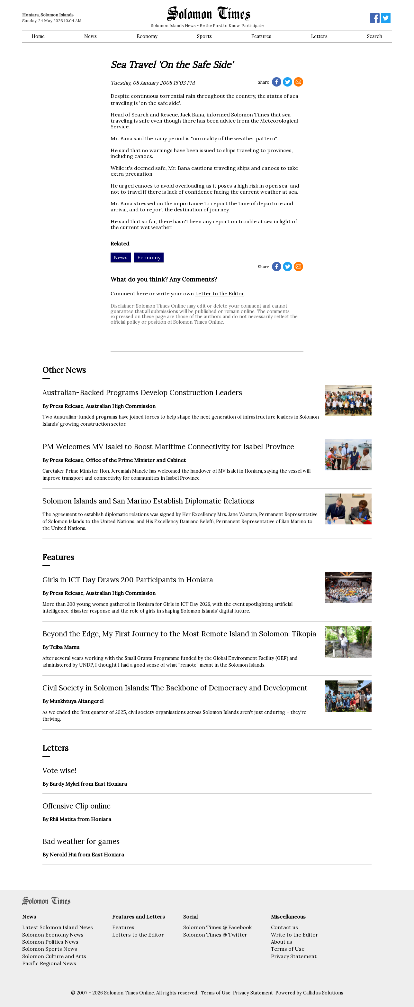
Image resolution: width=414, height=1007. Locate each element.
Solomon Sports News (49, 949)
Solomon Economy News (53, 934)
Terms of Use (287, 949)
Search (374, 36)
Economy (147, 36)
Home (38, 36)
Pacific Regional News (49, 963)
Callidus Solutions (323, 993)
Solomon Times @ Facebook (217, 927)
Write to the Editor (294, 934)
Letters (319, 36)
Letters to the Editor (138, 934)
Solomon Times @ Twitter (215, 934)
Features (261, 36)
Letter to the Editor (219, 293)
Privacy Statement (294, 956)
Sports (204, 36)
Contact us (284, 927)
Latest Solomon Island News (57, 927)
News (90, 36)
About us (281, 941)
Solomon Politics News (50, 941)
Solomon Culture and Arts (54, 956)
